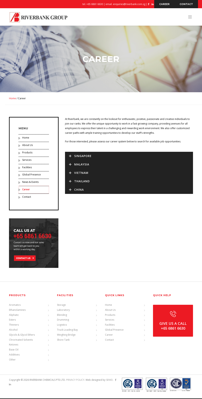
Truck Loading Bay (67, 330)
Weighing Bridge (66, 335)
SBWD (109, 380)
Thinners (14, 325)
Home (12, 99)
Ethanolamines (17, 310)
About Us (27, 146)
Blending (62, 315)
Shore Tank (63, 340)
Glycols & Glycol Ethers (22, 335)
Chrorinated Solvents (21, 340)
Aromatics (15, 305)
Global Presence (31, 175)
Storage (61, 305)
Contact (26, 197)
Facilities (27, 168)
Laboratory (63, 310)
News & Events (30, 182)
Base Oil (13, 350)
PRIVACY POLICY (75, 380)
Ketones (13, 345)
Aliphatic (14, 315)
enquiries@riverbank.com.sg (129, 4)
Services (26, 160)
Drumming (63, 320)
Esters (12, 320)
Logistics (62, 325)
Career (26, 190)
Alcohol (13, 330)
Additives (14, 355)
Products (27, 153)
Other (12, 360)
